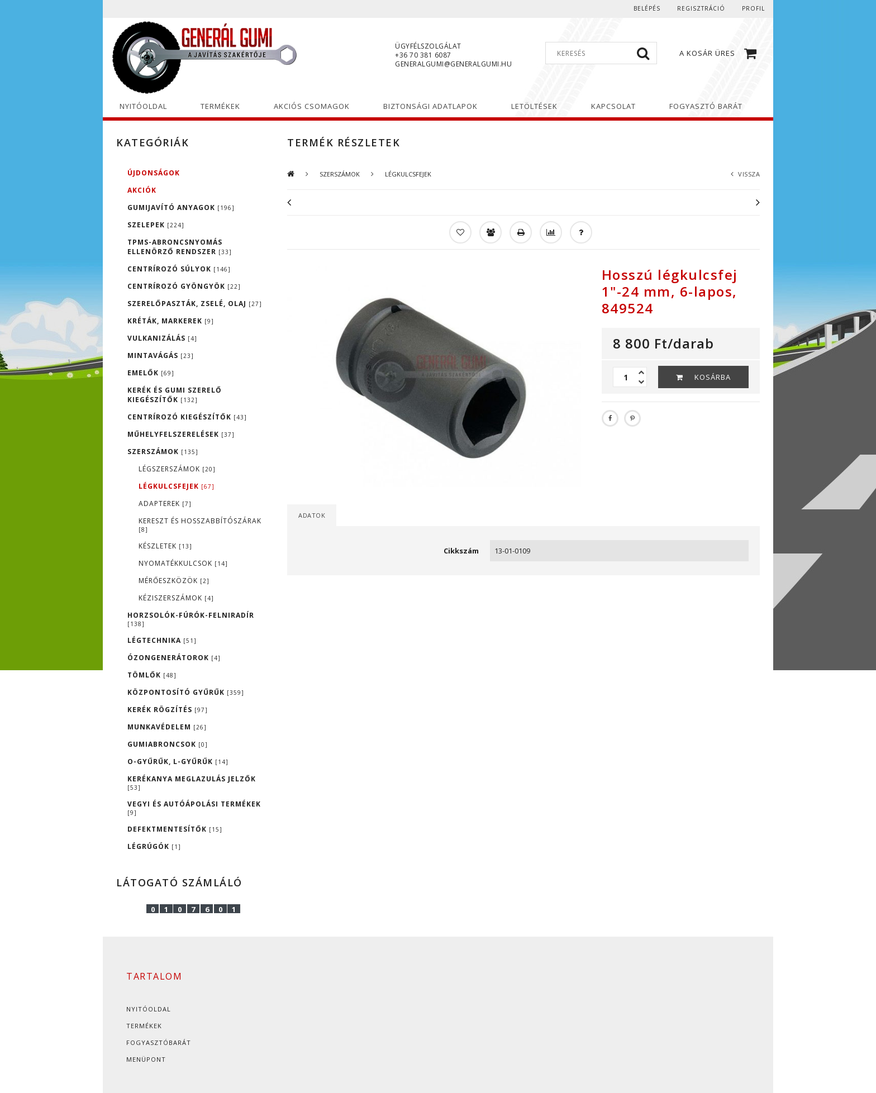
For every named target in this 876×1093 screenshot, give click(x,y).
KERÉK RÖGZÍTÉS (167, 709)
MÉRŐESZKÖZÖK (174, 580)
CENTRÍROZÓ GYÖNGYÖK (184, 286)
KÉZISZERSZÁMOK (176, 598)
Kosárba (712, 377)
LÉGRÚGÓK (154, 846)
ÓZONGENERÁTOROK (174, 657)
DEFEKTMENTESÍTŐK (174, 829)
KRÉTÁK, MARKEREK (170, 321)
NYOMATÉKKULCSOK (183, 563)
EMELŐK (150, 373)
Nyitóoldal (148, 1009)
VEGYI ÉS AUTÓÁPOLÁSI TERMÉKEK (194, 808)
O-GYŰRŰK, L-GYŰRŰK (177, 761)
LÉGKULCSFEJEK (177, 486)
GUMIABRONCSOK (167, 744)
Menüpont (146, 1059)
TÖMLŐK (152, 675)
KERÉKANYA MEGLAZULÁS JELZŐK (191, 782)
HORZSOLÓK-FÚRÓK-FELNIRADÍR (190, 619)
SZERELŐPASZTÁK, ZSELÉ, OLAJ (194, 303)
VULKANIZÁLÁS (162, 338)
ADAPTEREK (165, 503)
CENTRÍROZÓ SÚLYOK (179, 269)
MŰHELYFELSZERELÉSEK (181, 434)
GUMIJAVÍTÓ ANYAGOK (181, 207)
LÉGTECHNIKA (162, 640)
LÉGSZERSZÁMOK (177, 469)
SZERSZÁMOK (162, 451)
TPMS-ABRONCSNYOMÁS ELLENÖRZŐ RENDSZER (179, 246)
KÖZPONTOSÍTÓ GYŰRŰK (185, 692)
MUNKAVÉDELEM (167, 727)
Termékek (144, 1026)
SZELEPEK (155, 225)
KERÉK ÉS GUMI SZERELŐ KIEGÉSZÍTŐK (174, 394)
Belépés (647, 8)
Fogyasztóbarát (158, 1042)
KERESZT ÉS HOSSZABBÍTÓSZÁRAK (200, 524)
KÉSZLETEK (165, 546)
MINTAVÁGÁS (160, 355)
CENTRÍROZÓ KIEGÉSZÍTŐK (187, 417)
